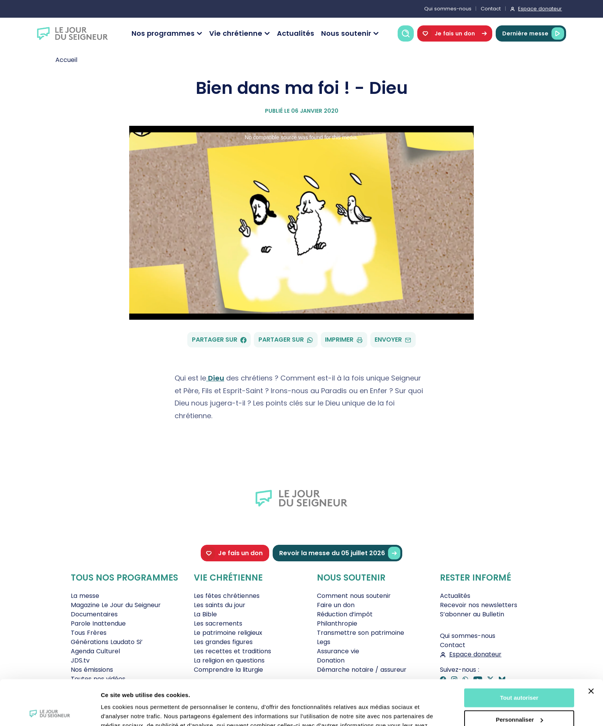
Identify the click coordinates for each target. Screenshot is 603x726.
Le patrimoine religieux (228, 632)
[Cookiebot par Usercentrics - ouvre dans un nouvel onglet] (49, 711)
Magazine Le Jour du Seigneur (116, 605)
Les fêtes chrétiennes (227, 595)
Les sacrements (218, 623)
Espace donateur (540, 8)
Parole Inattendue (98, 623)
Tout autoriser (519, 652)
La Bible (205, 614)
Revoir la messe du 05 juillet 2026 (339, 553)
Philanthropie (337, 623)
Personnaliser (519, 674)
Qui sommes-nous (447, 8)
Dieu (215, 378)
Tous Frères (89, 632)
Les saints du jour (219, 605)
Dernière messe (533, 33)
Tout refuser (519, 696)
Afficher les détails (127, 711)
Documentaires (94, 614)
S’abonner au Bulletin (472, 614)
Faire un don (336, 605)
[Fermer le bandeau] (591, 646)
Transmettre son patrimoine (360, 632)
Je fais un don (454, 33)
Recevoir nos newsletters (478, 605)
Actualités (295, 33)
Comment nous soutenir (354, 595)
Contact (491, 8)
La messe (85, 595)
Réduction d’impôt (345, 614)
